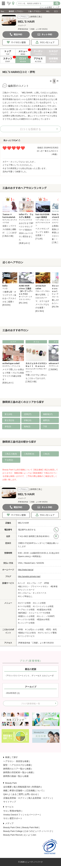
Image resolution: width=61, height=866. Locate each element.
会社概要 (7, 787)
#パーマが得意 (24, 606)
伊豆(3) (8, 426)
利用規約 (36, 787)
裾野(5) (46, 420)
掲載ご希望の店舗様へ (13, 790)
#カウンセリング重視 (47, 633)
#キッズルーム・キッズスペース (32, 593)
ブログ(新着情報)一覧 (30, 703)
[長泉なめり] (24, 243)
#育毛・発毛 (51, 629)
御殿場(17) (47, 414)
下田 (45, 426)
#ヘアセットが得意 (26, 609)
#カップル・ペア (34, 583)
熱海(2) (27, 426)
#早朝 (46, 583)
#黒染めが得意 (43, 619)
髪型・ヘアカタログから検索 (17, 765)
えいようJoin (30, 835)
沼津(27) (27, 414)
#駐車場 (54, 586)
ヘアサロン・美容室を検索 (16, 761)
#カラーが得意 (24, 603)
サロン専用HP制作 (12, 811)
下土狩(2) (9, 460)
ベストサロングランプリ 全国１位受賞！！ (42, 232)
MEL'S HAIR (23, 523)
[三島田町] (53, 369)
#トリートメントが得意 (43, 606)
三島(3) (46, 454)
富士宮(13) (9, 420)
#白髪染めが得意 (44, 609)
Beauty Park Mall (30, 827)
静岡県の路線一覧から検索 (16, 776)
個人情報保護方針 (22, 787)
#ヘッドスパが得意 (26, 619)
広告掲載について (34, 790)
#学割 (20, 629)
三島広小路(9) (11, 454)
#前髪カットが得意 (26, 616)
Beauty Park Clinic (11, 827)
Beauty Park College (13, 831)
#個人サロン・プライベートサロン (33, 586)
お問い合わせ (31, 794)
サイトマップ (9, 801)
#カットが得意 (39, 603)
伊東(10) (27, 420)
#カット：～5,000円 (46, 616)
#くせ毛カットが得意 (34, 629)
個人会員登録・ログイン (40, 798)
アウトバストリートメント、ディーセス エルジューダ (30, 675)
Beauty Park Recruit (12, 835)
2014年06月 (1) (13, 693)
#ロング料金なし (25, 596)
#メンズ (21, 583)
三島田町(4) (29, 454)
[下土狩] (38, 239)
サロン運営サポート (12, 818)
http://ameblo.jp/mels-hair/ (29, 576)
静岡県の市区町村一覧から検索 (18, 772)
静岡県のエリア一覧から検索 (17, 768)
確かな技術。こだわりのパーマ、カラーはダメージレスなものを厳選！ (42, 301)
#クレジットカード (26, 590)
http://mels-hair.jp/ (26, 570)
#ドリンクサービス (26, 636)
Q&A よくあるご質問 (13, 794)
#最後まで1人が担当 (27, 633)
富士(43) (8, 414)
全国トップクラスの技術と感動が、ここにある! (9, 229)
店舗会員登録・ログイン (15, 798)
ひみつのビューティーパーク (38, 831)
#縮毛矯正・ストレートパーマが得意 (34, 613)
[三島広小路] (7, 236)
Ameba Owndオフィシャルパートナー (21, 814)
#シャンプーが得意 (26, 623)
